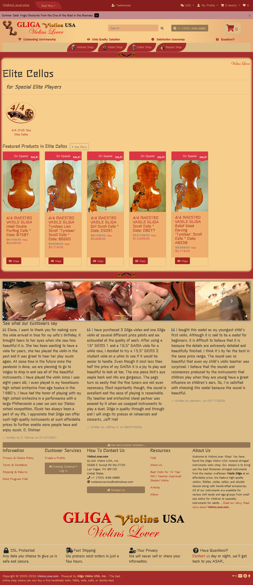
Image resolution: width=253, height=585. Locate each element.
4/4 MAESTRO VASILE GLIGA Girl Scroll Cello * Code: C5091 (105, 224)
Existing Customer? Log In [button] (63, 468)
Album (154, 494)
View (14, 261)
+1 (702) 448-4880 (190, 28)
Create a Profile (55, 458)
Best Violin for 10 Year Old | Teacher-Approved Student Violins (165, 476)
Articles (155, 487)
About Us (156, 465)
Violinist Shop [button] (82, 47)
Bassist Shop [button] (171, 47)
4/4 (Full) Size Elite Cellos (21, 132)
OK (96, 15)
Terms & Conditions (15, 465)
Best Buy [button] (47, 5)
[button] (187, 5)
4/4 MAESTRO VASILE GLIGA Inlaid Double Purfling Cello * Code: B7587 (19, 226)
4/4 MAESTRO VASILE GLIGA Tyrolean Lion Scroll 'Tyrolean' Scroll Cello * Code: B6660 (61, 228)
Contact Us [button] (116, 490)
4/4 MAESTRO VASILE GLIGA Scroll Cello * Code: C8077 (146, 224)
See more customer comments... (126, 445)
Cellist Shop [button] (141, 47)
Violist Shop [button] (112, 47)
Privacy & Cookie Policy (18, 458)
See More (79, 147)
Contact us (201, 555)
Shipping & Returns (15, 472)
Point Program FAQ (15, 479)
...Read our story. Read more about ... (220, 505)
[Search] (133, 28)
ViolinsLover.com (16, 5)
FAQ (153, 458)
